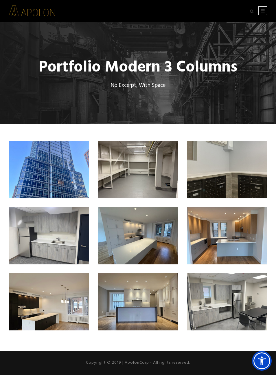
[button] (261, 360)
